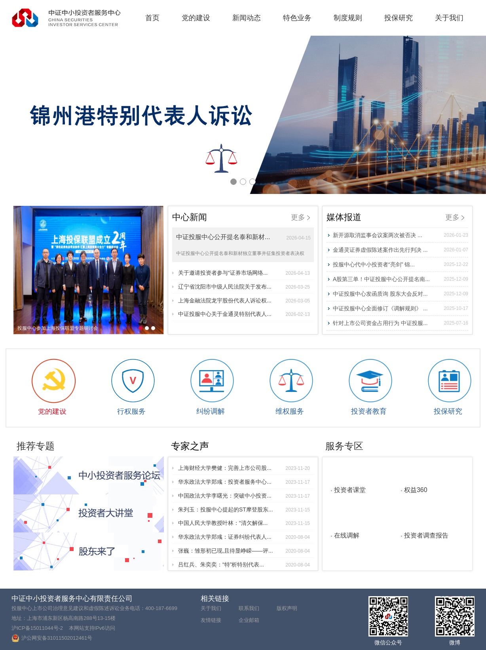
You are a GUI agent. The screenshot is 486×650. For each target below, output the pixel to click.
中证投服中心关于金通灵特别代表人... (244, 314)
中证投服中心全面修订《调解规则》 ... (400, 308)
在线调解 (346, 535)
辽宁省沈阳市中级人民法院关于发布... (244, 286)
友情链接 (211, 620)
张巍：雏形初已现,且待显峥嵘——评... (244, 550)
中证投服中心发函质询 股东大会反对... (400, 293)
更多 (300, 217)
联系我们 (249, 608)
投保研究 (398, 18)
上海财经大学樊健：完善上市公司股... (244, 468)
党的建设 (196, 18)
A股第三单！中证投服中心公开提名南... (400, 279)
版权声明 (287, 608)
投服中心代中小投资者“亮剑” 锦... (400, 264)
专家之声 (190, 446)
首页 (152, 18)
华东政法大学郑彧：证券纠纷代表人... (244, 537)
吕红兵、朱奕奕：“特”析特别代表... (244, 564)
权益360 (415, 490)
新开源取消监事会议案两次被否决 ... (400, 235)
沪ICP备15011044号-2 (37, 628)
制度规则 (348, 18)
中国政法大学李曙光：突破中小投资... (244, 495)
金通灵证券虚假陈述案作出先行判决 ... (400, 249)
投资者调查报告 (426, 535)
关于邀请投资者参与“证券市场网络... (244, 272)
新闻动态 (246, 18)
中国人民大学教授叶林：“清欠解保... (244, 523)
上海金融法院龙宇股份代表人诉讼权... (244, 300)
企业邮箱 (249, 620)
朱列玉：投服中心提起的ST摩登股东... (244, 509)
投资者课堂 (350, 490)
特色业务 (297, 18)
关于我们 (449, 18)
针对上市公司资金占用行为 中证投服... (400, 323)
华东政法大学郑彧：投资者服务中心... (244, 482)
